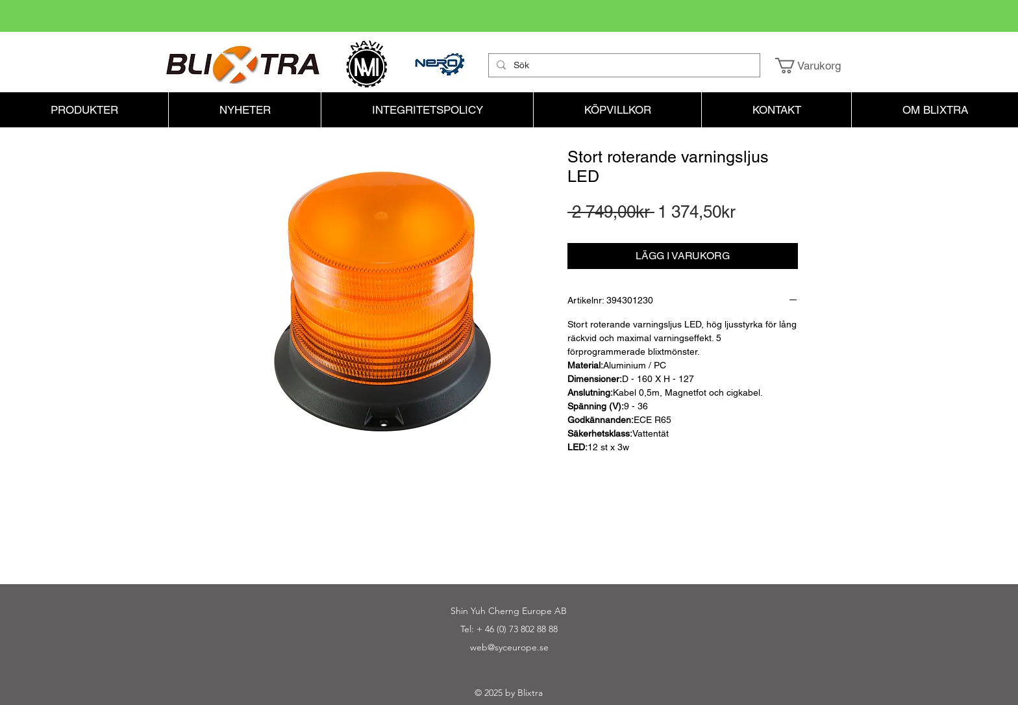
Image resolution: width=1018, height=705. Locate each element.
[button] (817, 65)
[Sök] (623, 65)
